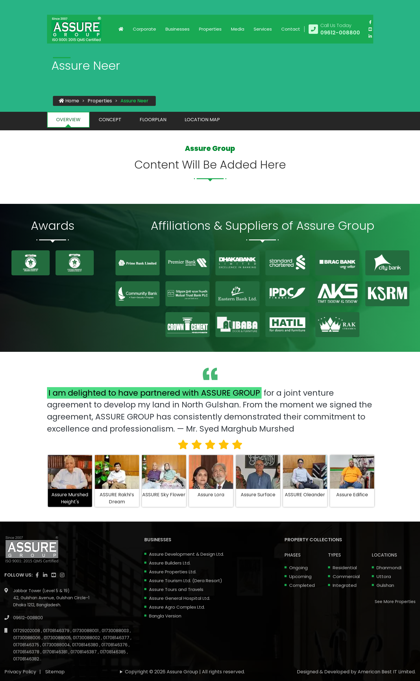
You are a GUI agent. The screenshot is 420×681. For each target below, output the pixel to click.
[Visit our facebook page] (370, 22)
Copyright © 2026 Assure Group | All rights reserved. (185, 671)
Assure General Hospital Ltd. (179, 598)
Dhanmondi (389, 568)
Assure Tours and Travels (176, 589)
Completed (302, 585)
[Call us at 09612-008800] (334, 29)
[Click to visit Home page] (121, 29)
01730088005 (57, 638)
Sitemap (55, 671)
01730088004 (56, 645)
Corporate (144, 29)
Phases (293, 555)
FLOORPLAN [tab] (153, 119)
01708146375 (26, 645)
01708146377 (116, 638)
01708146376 (115, 645)
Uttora (384, 576)
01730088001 (86, 631)
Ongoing (298, 568)
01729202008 (27, 631)
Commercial (346, 576)
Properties (210, 29)
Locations (384, 555)
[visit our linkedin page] (370, 36)
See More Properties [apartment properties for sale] (395, 602)
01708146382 (26, 659)
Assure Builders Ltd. (169, 563)
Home (69, 100)
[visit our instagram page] (62, 575)
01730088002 (87, 638)
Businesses (177, 29)
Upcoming (300, 576)
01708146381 (55, 652)
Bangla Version (165, 616)
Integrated (345, 585)
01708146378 (27, 652)
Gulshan (385, 585)
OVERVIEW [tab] (68, 119)
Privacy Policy (20, 671)
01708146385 (113, 652)
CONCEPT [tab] (110, 119)
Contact (290, 29)
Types (334, 555)
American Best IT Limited (386, 671)
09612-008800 (28, 618)
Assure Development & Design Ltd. (186, 554)
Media (237, 29)
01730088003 (116, 631)
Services (263, 29)
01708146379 (57, 631)
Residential (345, 568)
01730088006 (27, 638)
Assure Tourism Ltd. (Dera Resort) (185, 580)
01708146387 (84, 652)
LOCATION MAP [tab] (202, 119)
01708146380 (85, 645)
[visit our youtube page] (370, 29)
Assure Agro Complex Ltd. (177, 607)
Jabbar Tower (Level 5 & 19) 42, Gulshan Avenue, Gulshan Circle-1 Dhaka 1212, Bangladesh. (51, 598)
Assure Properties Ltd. (172, 572)
